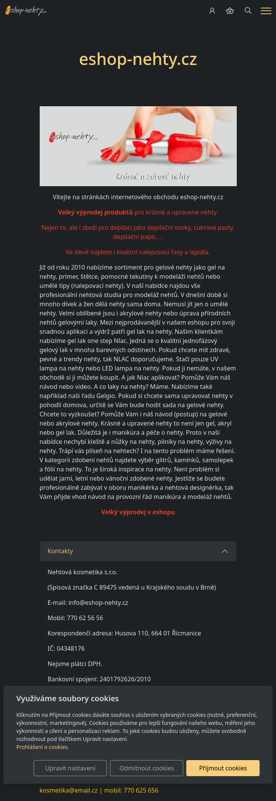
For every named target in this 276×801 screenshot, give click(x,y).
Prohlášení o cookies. (42, 747)
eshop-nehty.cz (138, 58)
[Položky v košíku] (230, 10)
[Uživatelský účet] (212, 10)
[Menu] (266, 11)
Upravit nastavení (70, 768)
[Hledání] (248, 10)
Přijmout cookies (223, 768)
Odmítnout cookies (146, 768)
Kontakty (61, 551)
